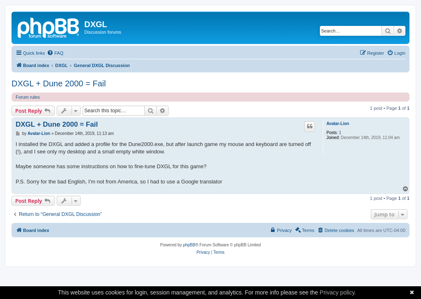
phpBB (189, 245)
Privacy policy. (338, 292)
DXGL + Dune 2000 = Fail (59, 83)
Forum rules (28, 97)
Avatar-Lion (337, 123)
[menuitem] (55, 53)
